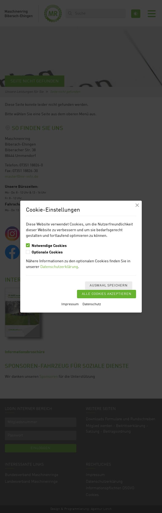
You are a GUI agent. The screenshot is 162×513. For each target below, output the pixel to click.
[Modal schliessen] (137, 205)
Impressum (70, 304)
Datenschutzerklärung (59, 267)
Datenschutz (91, 304)
